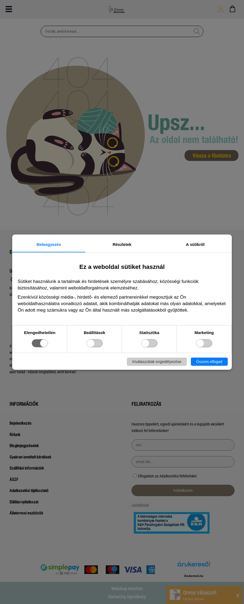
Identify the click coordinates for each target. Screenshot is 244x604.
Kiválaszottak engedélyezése (156, 361)
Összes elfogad (209, 361)
